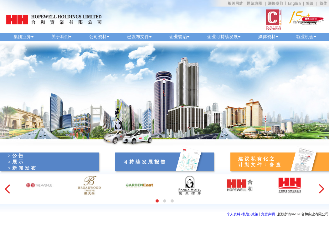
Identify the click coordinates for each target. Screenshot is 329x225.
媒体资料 (267, 36)
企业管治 (178, 36)
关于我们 (60, 36)
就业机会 (305, 36)
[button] (157, 201)
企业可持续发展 (222, 36)
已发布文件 (138, 36)
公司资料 (98, 36)
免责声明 (268, 214)
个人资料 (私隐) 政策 (242, 214)
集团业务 (22, 36)
